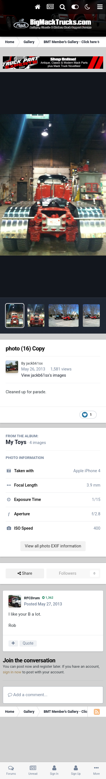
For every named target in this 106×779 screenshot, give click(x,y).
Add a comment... (27, 694)
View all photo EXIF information (53, 546)
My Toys (16, 442)
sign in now (12, 672)
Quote (28, 643)
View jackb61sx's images (43, 375)
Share (25, 573)
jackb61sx (34, 363)
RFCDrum (32, 598)
